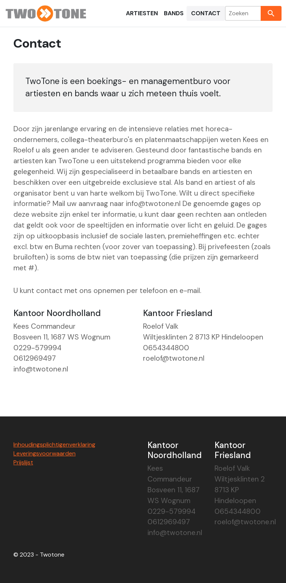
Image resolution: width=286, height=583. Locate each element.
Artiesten (142, 13)
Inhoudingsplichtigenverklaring (54, 444)
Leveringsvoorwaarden (44, 453)
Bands (174, 13)
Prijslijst (23, 462)
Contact (205, 13)
